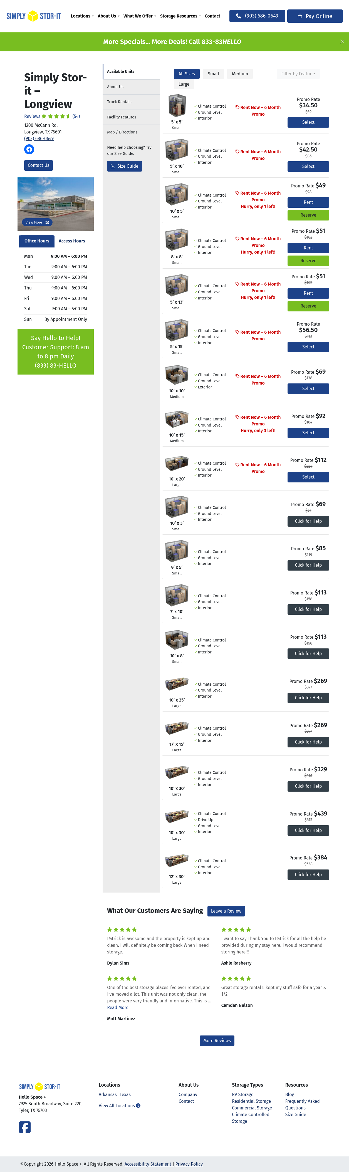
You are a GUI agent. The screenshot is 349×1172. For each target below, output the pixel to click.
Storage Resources (183, 16)
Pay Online (305, 16)
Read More (117, 1007)
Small (213, 73)
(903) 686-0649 (39, 138)
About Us (111, 16)
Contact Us (38, 165)
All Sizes (187, 73)
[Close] (342, 41)
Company (188, 1094)
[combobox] (298, 74)
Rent (308, 202)
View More (37, 222)
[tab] (131, 72)
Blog (289, 1094)
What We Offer (142, 16)
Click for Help (308, 521)
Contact (217, 16)
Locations (85, 16)
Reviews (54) (52, 116)
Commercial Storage (252, 1108)
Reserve (308, 215)
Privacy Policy (189, 1164)
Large (184, 84)
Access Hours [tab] (72, 241)
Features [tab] (121, 117)
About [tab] (115, 87)
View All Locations (119, 1105)
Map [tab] (122, 132)
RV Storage (242, 1094)
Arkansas (108, 1094)
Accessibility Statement (148, 1164)
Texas (125, 1094)
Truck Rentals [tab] (119, 102)
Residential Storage (251, 1101)
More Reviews (217, 1040)
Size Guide (124, 166)
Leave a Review (226, 911)
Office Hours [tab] (36, 241)
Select (308, 122)
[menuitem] (86, 16)
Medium (240, 73)
